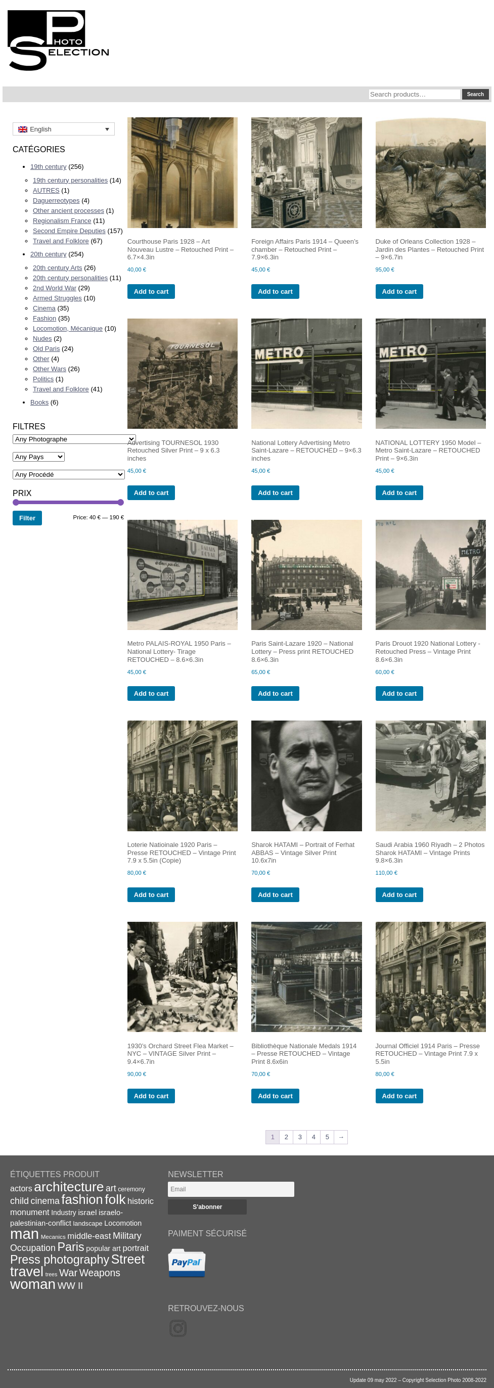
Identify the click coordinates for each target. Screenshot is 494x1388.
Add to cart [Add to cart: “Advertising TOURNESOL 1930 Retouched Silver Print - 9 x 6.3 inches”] (151, 493)
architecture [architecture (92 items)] (69, 1186)
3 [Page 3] (300, 1137)
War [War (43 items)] (68, 1272)
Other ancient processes (68, 210)
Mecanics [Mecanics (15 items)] (53, 1236)
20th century (48, 254)
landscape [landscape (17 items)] (87, 1223)
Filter (27, 518)
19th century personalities (70, 180)
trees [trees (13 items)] (52, 1274)
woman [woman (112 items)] (33, 1284)
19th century (48, 166)
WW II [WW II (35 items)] (70, 1285)
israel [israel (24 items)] (87, 1212)
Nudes (42, 338)
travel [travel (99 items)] (26, 1271)
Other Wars (49, 369)
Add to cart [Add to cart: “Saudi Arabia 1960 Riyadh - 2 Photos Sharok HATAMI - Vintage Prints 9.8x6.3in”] (399, 895)
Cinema (44, 308)
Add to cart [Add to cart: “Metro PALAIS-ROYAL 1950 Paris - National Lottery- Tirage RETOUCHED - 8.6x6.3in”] (151, 693)
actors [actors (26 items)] (21, 1188)
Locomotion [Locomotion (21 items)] (123, 1223)
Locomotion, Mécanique (68, 328)
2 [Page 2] (286, 1137)
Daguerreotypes (56, 200)
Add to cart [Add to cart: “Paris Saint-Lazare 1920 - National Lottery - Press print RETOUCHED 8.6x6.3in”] (275, 693)
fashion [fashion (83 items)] (82, 1199)
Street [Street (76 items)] (128, 1259)
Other (41, 359)
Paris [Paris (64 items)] (71, 1246)
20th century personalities (70, 278)
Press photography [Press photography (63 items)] (59, 1259)
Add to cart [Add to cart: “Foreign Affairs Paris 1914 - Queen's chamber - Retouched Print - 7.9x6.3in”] (275, 291)
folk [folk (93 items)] (115, 1199)
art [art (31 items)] (111, 1188)
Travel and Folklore (61, 241)
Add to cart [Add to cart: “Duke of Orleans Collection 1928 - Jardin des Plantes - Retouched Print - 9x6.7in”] (399, 291)
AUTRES (46, 190)
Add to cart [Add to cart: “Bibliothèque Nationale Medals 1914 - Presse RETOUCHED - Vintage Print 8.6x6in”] (275, 1096)
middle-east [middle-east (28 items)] (89, 1236)
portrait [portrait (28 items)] (135, 1248)
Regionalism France (62, 221)
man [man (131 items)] (24, 1233)
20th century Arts (57, 268)
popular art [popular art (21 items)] (103, 1248)
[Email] (231, 1189)
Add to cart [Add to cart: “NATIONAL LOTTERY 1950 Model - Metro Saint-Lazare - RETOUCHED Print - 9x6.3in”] (399, 493)
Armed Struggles (57, 298)
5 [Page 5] (327, 1137)
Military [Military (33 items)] (127, 1236)
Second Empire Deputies (69, 231)
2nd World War (54, 288)
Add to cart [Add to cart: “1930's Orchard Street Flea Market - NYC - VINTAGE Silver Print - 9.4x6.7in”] (151, 1096)
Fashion (44, 318)
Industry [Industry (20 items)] (63, 1212)
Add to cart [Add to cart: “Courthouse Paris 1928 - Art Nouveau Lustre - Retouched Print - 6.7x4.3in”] (151, 291)
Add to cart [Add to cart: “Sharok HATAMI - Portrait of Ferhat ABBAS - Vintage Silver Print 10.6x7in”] (275, 895)
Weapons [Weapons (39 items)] (99, 1273)
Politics (43, 379)
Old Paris (46, 348)
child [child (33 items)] (19, 1201)
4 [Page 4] (314, 1137)
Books (39, 402)
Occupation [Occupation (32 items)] (33, 1248)
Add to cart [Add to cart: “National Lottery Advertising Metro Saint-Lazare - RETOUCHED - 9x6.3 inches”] (275, 493)
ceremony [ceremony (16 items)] (131, 1189)
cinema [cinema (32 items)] (45, 1201)
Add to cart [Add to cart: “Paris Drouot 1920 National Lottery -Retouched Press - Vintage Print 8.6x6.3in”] (399, 693)
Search (475, 94)
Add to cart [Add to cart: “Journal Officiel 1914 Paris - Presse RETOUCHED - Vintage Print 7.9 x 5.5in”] (399, 1096)
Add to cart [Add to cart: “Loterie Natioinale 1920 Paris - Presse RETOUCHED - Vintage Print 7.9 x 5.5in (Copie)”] (151, 895)
